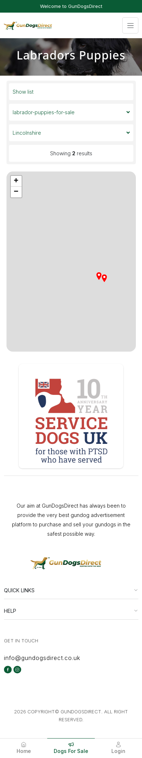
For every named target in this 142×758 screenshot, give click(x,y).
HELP (10, 611)
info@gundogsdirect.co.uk (42, 657)
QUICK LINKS (19, 590)
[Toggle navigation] (130, 25)
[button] (105, 279)
